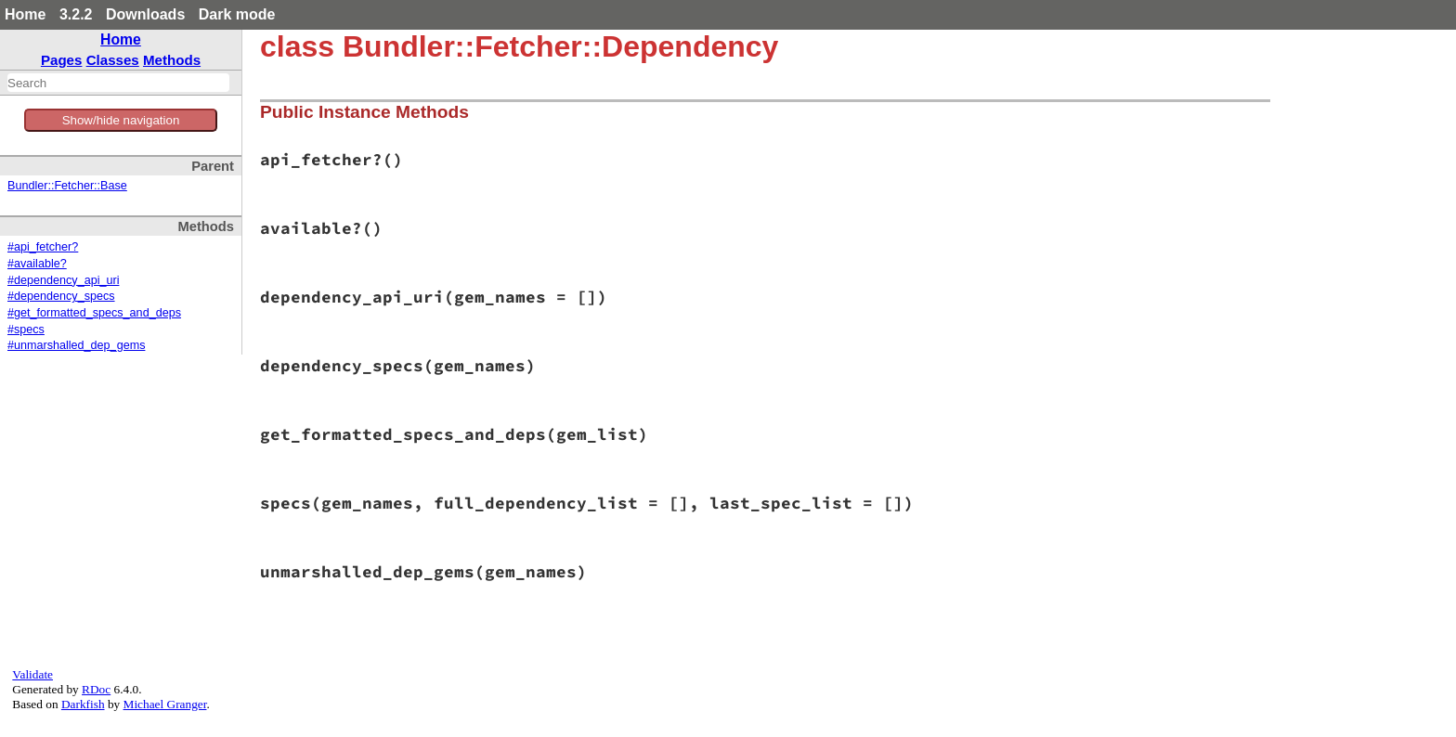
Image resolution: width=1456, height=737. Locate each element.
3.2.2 (76, 14)
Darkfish (83, 704)
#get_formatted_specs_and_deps (94, 312)
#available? (37, 263)
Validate (32, 674)
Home (25, 14)
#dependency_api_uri (63, 280)
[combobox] (118, 82)
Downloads (145, 14)
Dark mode (237, 14)
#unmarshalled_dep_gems (76, 345)
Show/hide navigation (121, 120)
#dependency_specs (61, 296)
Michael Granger (165, 704)
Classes (112, 60)
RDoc (96, 689)
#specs (26, 329)
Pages (62, 60)
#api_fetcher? (42, 246)
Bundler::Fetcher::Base (67, 185)
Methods (172, 60)
